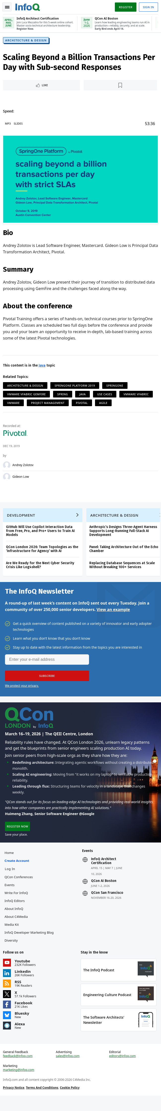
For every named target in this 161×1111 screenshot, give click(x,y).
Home (10, 862)
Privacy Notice (14, 1101)
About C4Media (17, 926)
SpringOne (115, 386)
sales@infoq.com (68, 1069)
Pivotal (83, 403)
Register (124, 7)
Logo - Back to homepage (28, 6)
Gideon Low (21, 477)
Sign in (147, 7)
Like (46, 87)
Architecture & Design (27, 42)
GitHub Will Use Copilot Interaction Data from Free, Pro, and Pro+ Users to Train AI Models (41, 535)
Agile (104, 403)
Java (43, 366)
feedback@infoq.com (18, 1069)
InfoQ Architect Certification (103, 870)
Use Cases (105, 395)
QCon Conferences (19, 886)
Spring (63, 395)
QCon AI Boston (103, 890)
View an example (113, 616)
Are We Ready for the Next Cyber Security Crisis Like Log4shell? (41, 570)
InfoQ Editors (15, 910)
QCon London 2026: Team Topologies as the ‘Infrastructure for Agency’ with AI (43, 554)
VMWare (14, 403)
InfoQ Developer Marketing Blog (30, 942)
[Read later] (120, 87)
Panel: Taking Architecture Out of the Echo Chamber (124, 554)
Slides (19, 125)
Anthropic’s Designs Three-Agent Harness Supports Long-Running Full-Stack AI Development (124, 535)
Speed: (9, 113)
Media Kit (12, 934)
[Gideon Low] (7, 477)
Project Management (48, 403)
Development (22, 519)
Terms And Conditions (43, 1101)
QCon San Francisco (107, 902)
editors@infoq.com (122, 1069)
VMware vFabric (137, 395)
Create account (17, 870)
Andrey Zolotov (23, 466)
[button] (47, 682)
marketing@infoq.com (19, 1083)
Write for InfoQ (17, 902)
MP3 (9, 125)
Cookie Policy (70, 1101)
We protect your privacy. (22, 692)
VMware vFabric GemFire (27, 395)
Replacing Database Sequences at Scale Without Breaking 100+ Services (123, 570)
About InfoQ (14, 918)
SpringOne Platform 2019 (76, 386)
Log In (11, 878)
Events (10, 894)
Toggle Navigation (7, 7)
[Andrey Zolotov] (7, 466)
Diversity (12, 950)
